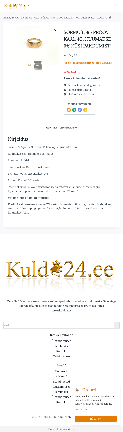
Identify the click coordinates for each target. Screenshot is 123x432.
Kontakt (61, 351)
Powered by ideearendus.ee (61, 429)
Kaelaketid (61, 371)
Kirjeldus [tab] (51, 127)
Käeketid (61, 376)
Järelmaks (61, 346)
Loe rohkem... (82, 409)
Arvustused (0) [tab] (69, 127)
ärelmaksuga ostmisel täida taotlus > (89, 62)
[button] (55, 30)
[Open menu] (116, 6)
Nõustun (95, 419)
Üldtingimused (61, 341)
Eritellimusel (61, 386)
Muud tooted (61, 381)
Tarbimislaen (61, 356)
